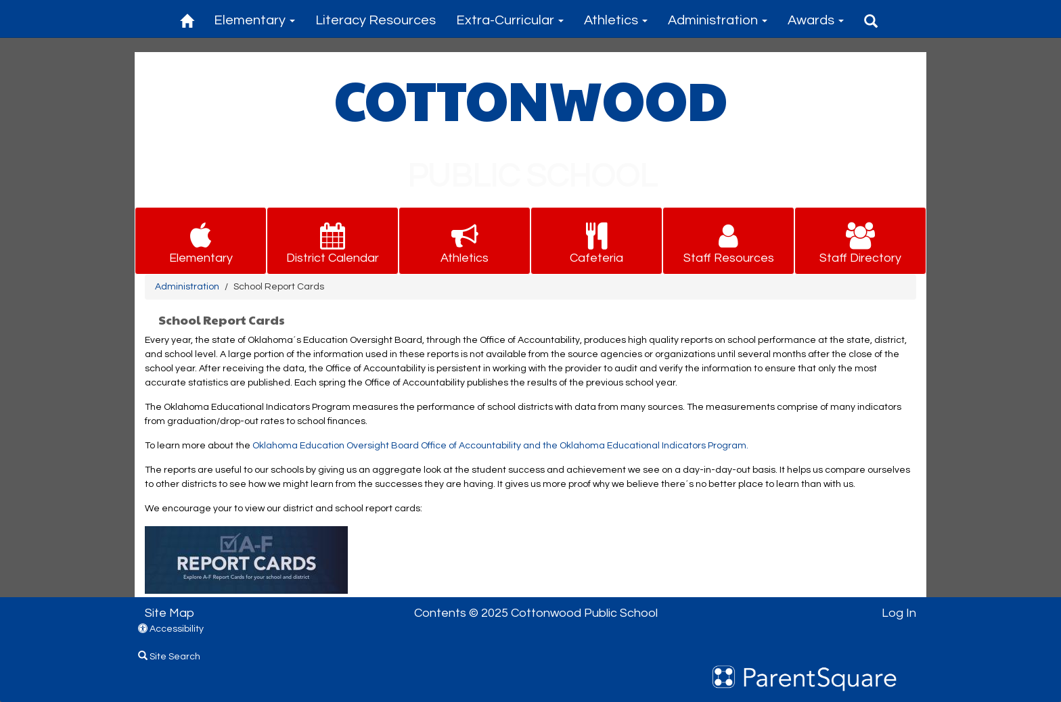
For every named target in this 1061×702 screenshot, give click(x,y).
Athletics (616, 20)
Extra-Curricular (510, 20)
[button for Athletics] (464, 241)
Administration (717, 20)
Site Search (169, 656)
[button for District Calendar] (333, 241)
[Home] (187, 18)
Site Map (169, 613)
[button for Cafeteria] (596, 241)
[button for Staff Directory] (860, 241)
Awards (816, 20)
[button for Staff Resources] (728, 241)
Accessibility (171, 629)
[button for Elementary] (201, 241)
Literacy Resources (375, 20)
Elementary (254, 20)
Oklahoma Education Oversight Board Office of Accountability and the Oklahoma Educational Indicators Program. (500, 445)
